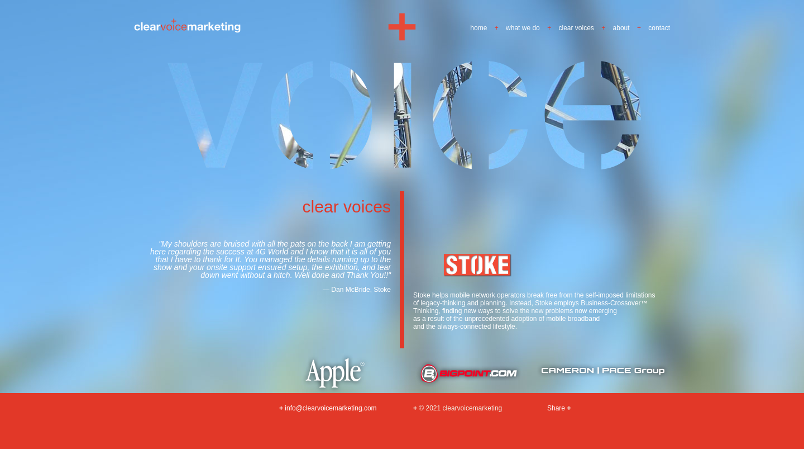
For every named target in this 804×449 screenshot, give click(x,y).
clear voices (576, 28)
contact (659, 28)
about (621, 28)
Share (556, 408)
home (478, 28)
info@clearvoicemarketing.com (328, 408)
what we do (523, 28)
